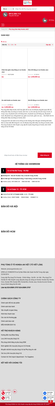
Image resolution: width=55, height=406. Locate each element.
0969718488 (15, 197)
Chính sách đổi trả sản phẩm (10, 303)
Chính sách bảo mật (7, 321)
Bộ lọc (4, 41)
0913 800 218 (16, 181)
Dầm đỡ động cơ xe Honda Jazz (38, 70)
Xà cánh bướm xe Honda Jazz (11, 100)
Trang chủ (4, 29)
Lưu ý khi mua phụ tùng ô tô (10, 338)
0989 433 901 (36, 181)
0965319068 (25, 197)
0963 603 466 (26, 181)
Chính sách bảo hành (8, 306)
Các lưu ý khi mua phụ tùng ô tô (11, 353)
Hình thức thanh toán (8, 314)
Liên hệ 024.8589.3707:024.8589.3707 (16, 287)
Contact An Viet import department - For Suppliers (17, 357)
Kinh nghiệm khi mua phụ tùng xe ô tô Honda (15, 346)
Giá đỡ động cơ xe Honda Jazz (38, 100)
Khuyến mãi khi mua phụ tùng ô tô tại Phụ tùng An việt (18, 349)
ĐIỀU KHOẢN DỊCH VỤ (8, 325)
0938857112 (34, 197)
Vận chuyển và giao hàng (9, 310)
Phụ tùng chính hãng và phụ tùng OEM (13, 342)
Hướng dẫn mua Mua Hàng (10, 335)
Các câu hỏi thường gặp (9, 317)
